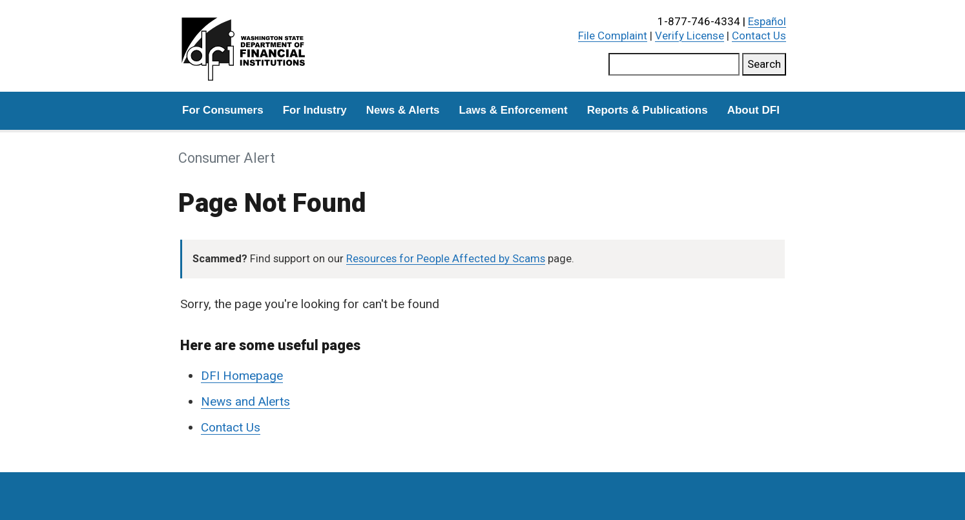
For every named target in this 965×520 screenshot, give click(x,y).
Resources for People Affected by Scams (445, 259)
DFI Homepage (242, 375)
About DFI (753, 110)
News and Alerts (245, 401)
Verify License (689, 35)
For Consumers (223, 110)
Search (764, 63)
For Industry (315, 110)
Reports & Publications (647, 110)
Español (767, 21)
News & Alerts (403, 110)
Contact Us (759, 35)
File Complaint (612, 35)
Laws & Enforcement (513, 110)
